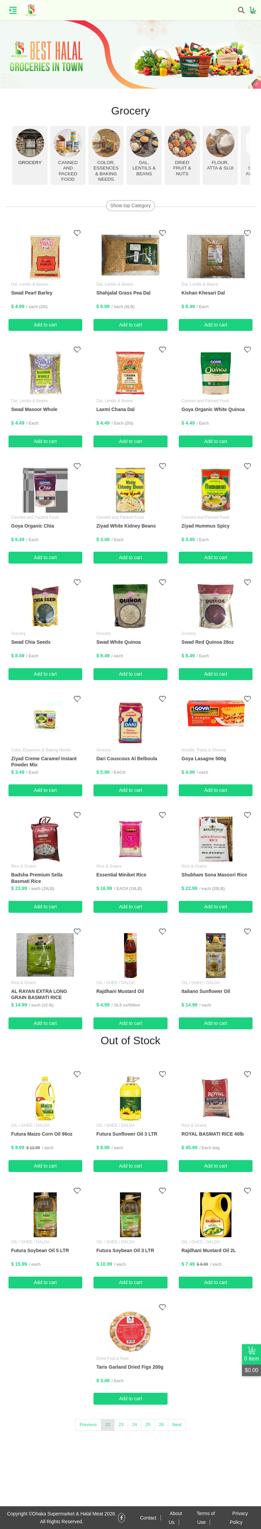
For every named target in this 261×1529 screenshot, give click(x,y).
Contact (148, 1518)
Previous (88, 1424)
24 (134, 1424)
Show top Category (130, 205)
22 (107, 1424)
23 (121, 1424)
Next (176, 1424)
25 (147, 1424)
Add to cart (45, 324)
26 (161, 1424)
